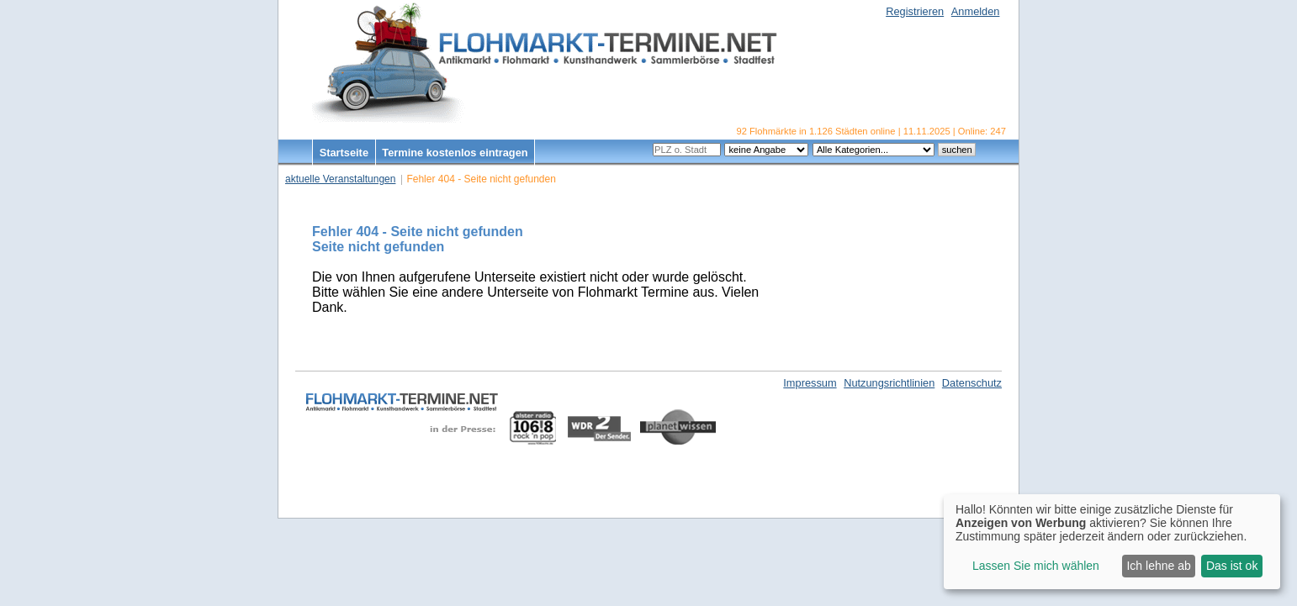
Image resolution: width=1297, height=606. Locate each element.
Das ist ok (1231, 565)
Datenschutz (972, 383)
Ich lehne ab (1158, 565)
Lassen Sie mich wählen (1035, 565)
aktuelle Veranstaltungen (340, 179)
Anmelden (975, 11)
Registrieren (915, 11)
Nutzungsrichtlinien (889, 383)
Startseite (344, 152)
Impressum (809, 383)
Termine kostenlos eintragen (454, 152)
